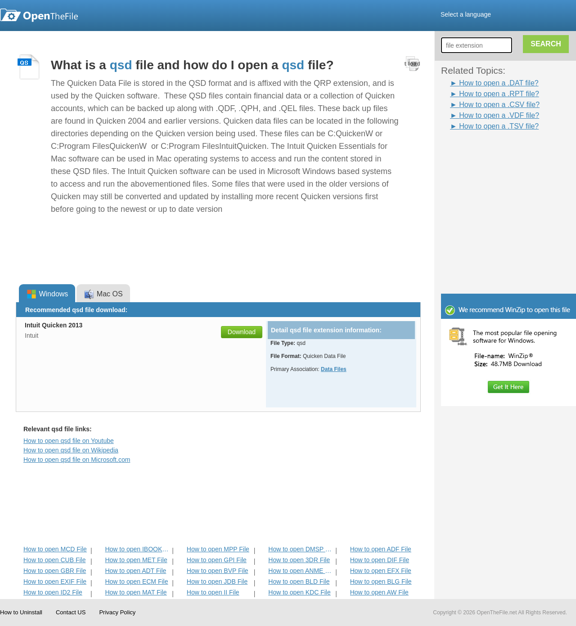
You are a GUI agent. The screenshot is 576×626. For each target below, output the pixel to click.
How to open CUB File (54, 559)
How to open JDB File (217, 581)
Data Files (333, 369)
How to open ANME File (300, 570)
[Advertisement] (508, 233)
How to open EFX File (380, 570)
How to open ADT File (135, 570)
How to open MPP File (218, 549)
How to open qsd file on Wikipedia (70, 450)
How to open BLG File (381, 581)
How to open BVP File (217, 570)
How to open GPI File (217, 559)
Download (242, 331)
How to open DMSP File (300, 549)
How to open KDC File (299, 592)
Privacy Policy (117, 612)
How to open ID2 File (52, 592)
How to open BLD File (298, 581)
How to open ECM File (136, 581)
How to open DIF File (380, 559)
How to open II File (213, 592)
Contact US (71, 612)
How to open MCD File (55, 549)
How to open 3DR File (299, 559)
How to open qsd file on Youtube (68, 440)
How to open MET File (136, 559)
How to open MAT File (135, 592)
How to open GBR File (54, 570)
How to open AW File (379, 592)
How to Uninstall (21, 612)
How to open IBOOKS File (137, 549)
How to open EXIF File (54, 581)
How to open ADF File (380, 549)
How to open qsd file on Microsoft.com (76, 459)
